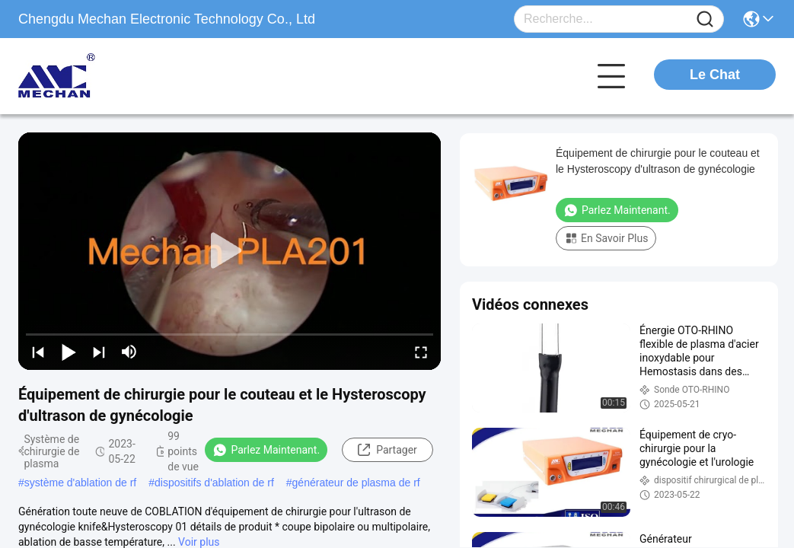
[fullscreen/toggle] (421, 351)
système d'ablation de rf (80, 482)
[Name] (705, 19)
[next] (99, 351)
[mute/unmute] (129, 351)
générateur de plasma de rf (356, 482)
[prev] (38, 351)
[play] (230, 251)
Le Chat (715, 74)
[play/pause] (68, 351)
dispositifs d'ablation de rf (214, 482)
